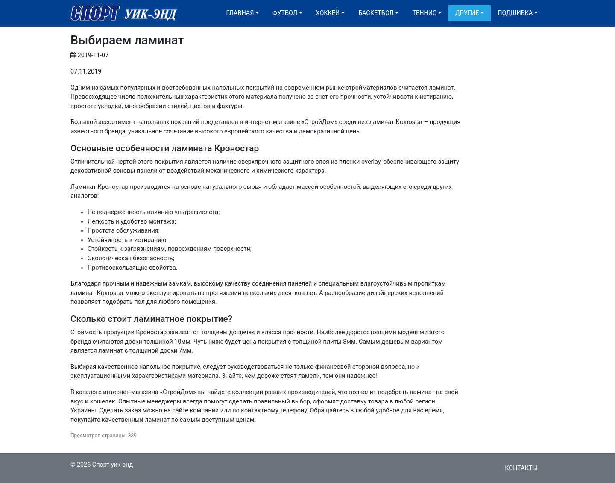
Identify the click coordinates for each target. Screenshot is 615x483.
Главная (240, 13)
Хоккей (328, 13)
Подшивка (515, 13)
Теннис (424, 13)
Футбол (284, 13)
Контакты (521, 468)
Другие (467, 13)
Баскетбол (376, 13)
